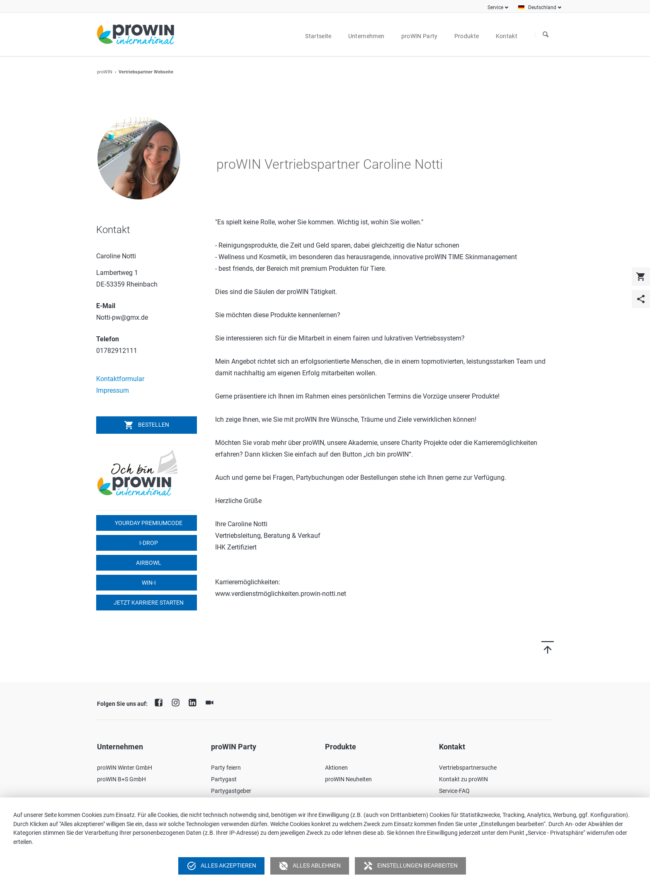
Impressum (112, 390)
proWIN (104, 72)
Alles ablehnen (310, 866)
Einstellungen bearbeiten (410, 866)
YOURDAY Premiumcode (148, 523)
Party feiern (226, 767)
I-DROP (148, 543)
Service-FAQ (454, 790)
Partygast (224, 779)
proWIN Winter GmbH (124, 767)
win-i (148, 582)
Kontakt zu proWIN (463, 779)
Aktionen (336, 767)
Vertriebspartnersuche (468, 767)
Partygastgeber (231, 790)
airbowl (148, 562)
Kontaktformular (120, 379)
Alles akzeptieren (221, 866)
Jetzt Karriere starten (148, 602)
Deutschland (542, 7)
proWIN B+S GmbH (121, 779)
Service (495, 7)
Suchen (545, 35)
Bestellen (146, 425)
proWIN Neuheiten (348, 779)
